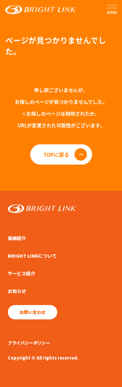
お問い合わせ (33, 312)
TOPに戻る (56, 154)
